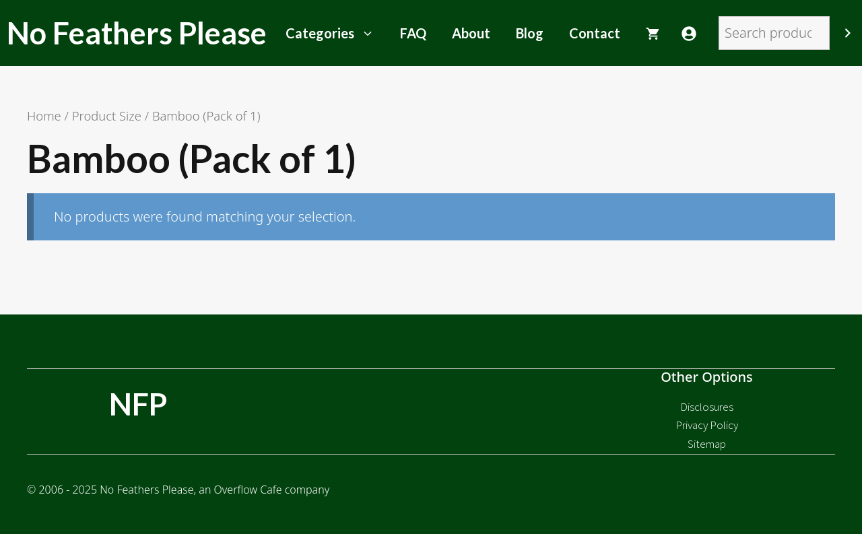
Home (44, 115)
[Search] (848, 33)
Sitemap (707, 443)
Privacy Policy (706, 425)
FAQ (413, 33)
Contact (594, 33)
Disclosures (706, 406)
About (471, 33)
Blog (529, 33)
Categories (336, 33)
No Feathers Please (137, 33)
